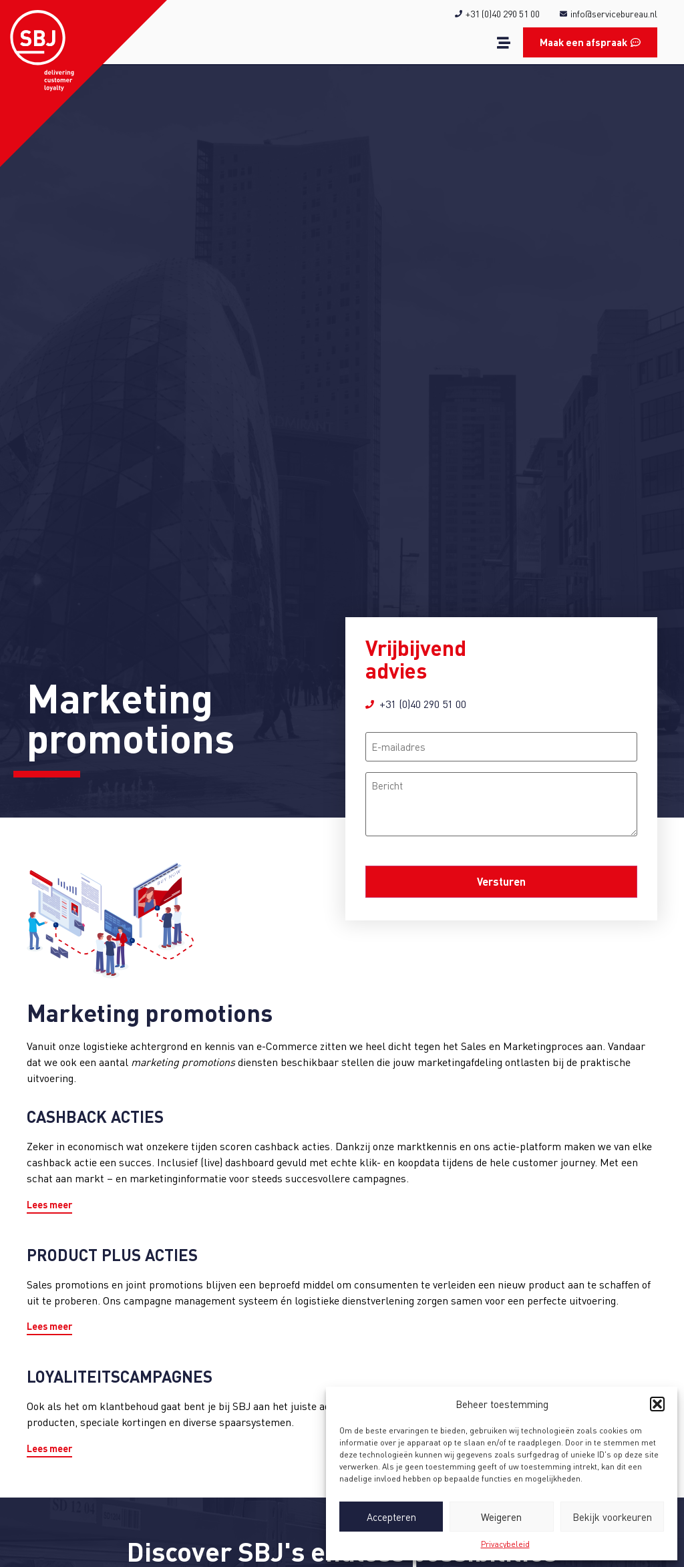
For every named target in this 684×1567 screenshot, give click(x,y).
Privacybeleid (505, 1544)
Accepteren (391, 1517)
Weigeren (501, 1517)
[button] (657, 1404)
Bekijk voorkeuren (612, 1517)
